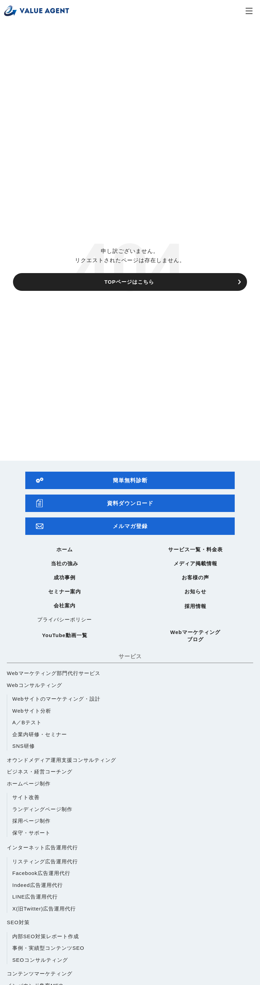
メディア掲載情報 (195, 563)
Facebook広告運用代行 (41, 873)
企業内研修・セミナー (39, 734)
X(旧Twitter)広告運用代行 (44, 909)
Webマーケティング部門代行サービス (53, 673)
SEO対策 (18, 922)
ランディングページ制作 (42, 809)
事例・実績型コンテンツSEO (48, 948)
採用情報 (195, 606)
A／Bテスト (27, 722)
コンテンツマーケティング (39, 973)
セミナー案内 (64, 591)
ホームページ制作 (29, 783)
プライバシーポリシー (64, 619)
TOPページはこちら (129, 282)
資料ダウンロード (94, 503)
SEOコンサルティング (40, 960)
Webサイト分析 (31, 711)
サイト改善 (26, 797)
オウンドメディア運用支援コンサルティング (61, 760)
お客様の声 (195, 577)
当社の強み (64, 563)
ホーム (64, 549)
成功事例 (65, 577)
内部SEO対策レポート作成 (45, 936)
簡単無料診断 (92, 480)
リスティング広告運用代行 (45, 861)
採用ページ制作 (31, 821)
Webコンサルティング (34, 685)
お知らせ (195, 591)
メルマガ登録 (92, 526)
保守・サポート (31, 833)
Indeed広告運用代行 (37, 885)
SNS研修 (23, 746)
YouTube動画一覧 (64, 635)
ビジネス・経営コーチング (39, 771)
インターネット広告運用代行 (42, 847)
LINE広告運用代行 (35, 897)
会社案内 (65, 605)
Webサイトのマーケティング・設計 (56, 699)
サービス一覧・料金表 (195, 549)
